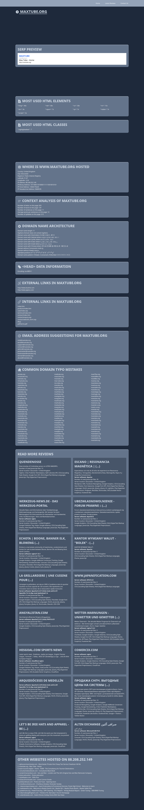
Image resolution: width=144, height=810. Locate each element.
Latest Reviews (110, 3)
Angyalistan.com (33, 613)
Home (98, 3)
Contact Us (124, 3)
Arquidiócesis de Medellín (41, 680)
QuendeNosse (30, 462)
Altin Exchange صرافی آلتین (95, 724)
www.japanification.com (95, 575)
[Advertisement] (70, 28)
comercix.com (86, 650)
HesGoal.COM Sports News (40, 650)
